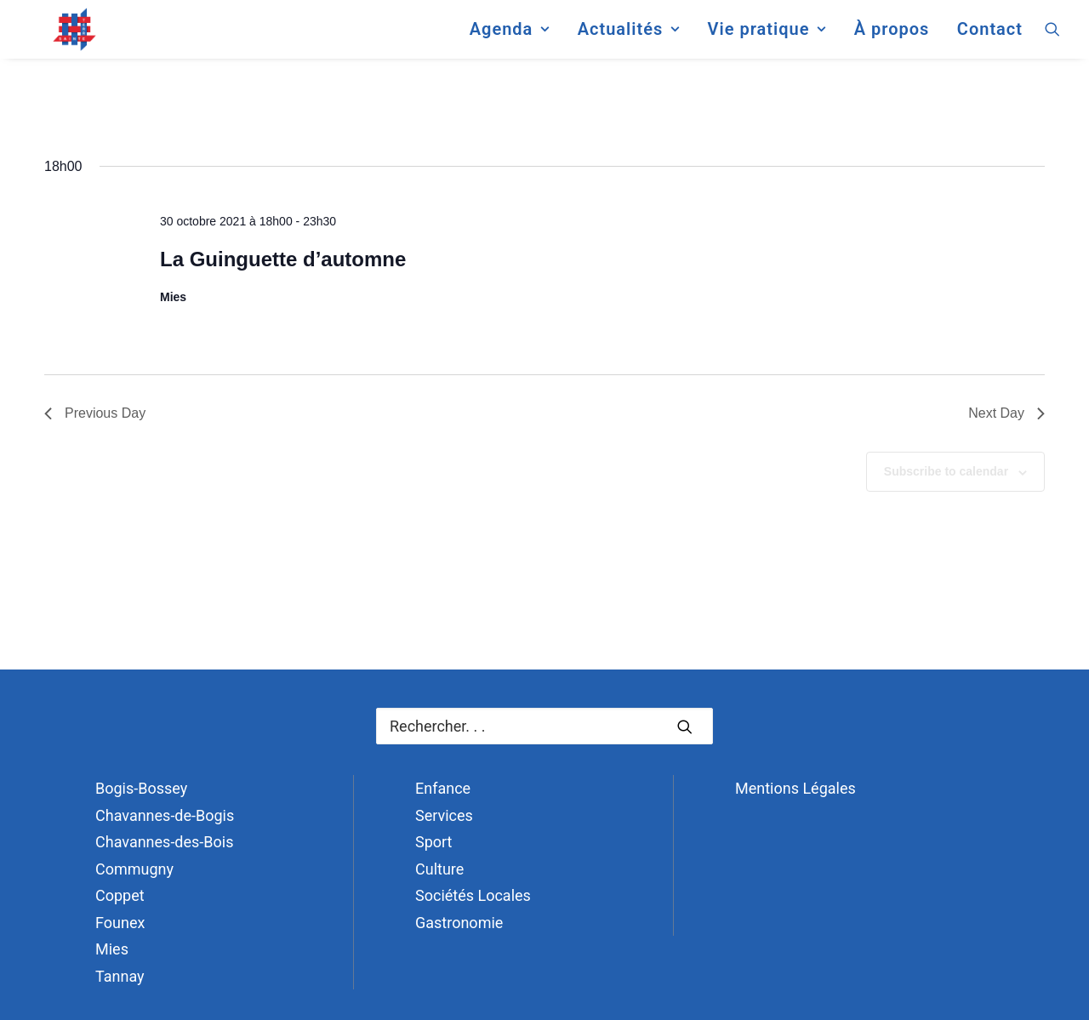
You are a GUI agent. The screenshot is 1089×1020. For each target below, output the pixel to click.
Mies (111, 949)
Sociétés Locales (473, 895)
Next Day (1006, 413)
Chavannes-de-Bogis (164, 815)
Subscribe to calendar (946, 471)
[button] (1052, 37)
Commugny (134, 869)
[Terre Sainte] (58, 37)
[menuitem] (510, 37)
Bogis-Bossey (141, 788)
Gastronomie (459, 923)
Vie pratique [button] (766, 37)
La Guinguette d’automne (283, 259)
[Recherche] (544, 726)
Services (444, 815)
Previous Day (94, 413)
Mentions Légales (795, 788)
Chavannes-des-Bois (164, 842)
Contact (990, 37)
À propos (892, 37)
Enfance (442, 788)
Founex (120, 923)
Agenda (510, 37)
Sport (434, 842)
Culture (439, 869)
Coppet (120, 895)
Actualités (629, 37)
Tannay (120, 976)
